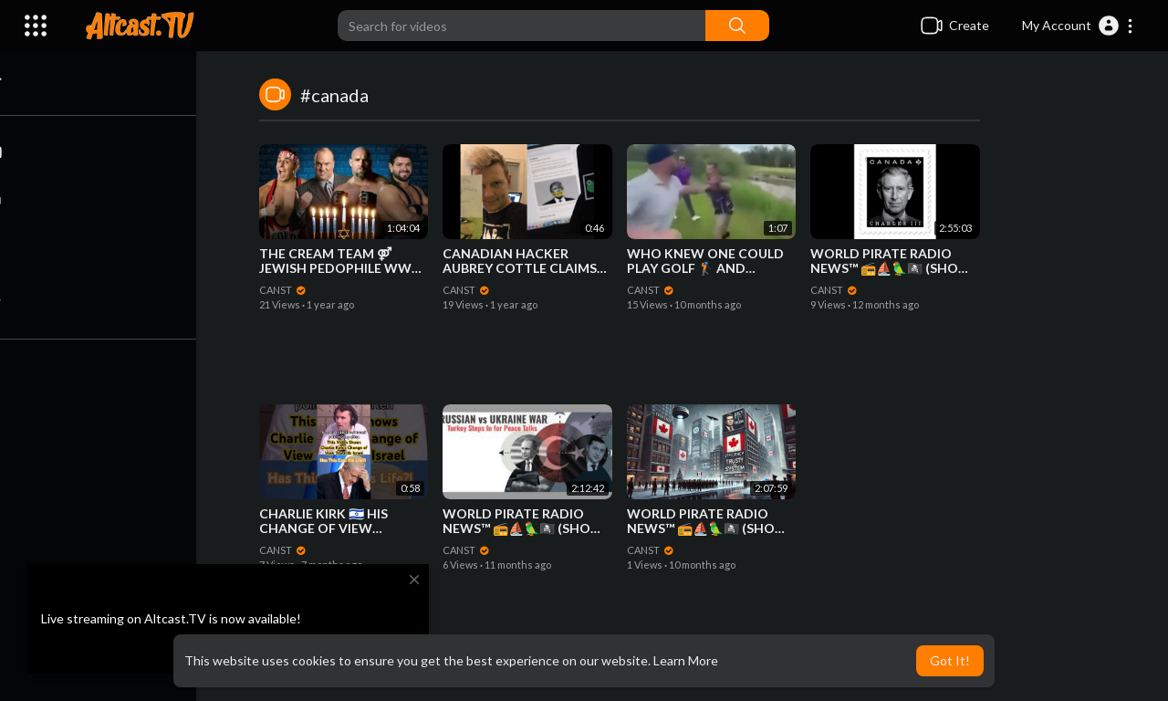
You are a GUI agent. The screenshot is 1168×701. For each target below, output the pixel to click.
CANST (284, 290)
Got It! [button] (950, 660)
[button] (1078, 26)
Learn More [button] (685, 660)
